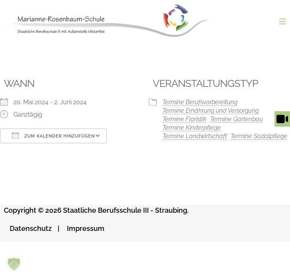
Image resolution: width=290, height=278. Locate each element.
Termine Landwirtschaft (194, 136)
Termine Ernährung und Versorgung (210, 110)
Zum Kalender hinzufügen (53, 135)
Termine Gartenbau (236, 119)
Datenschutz (31, 228)
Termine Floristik (184, 119)
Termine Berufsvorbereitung (199, 102)
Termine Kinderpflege (191, 127)
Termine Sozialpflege (258, 136)
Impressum (85, 228)
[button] (14, 264)
